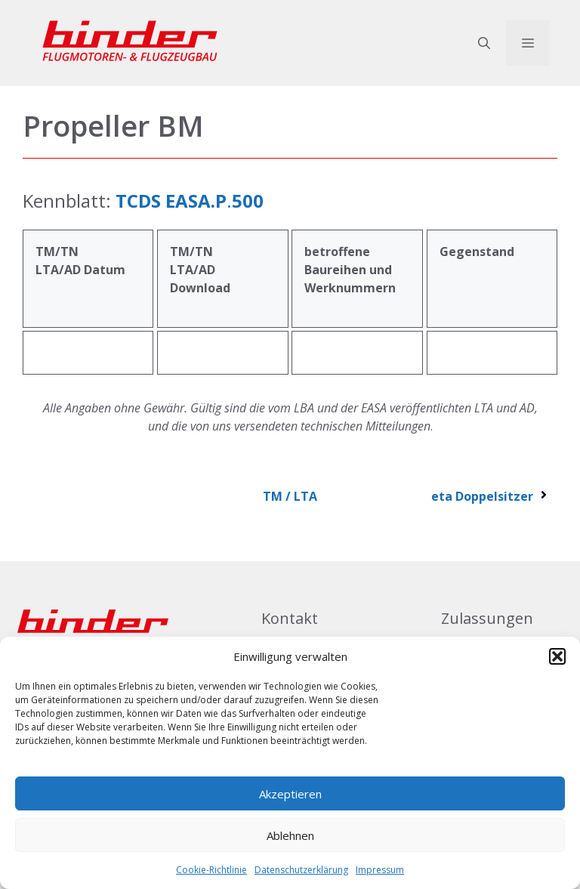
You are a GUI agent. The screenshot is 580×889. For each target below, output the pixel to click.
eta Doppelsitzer (490, 496)
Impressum (380, 869)
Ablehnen (290, 835)
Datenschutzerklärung (301, 869)
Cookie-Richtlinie (211, 869)
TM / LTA (290, 496)
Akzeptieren (290, 793)
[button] (557, 656)
